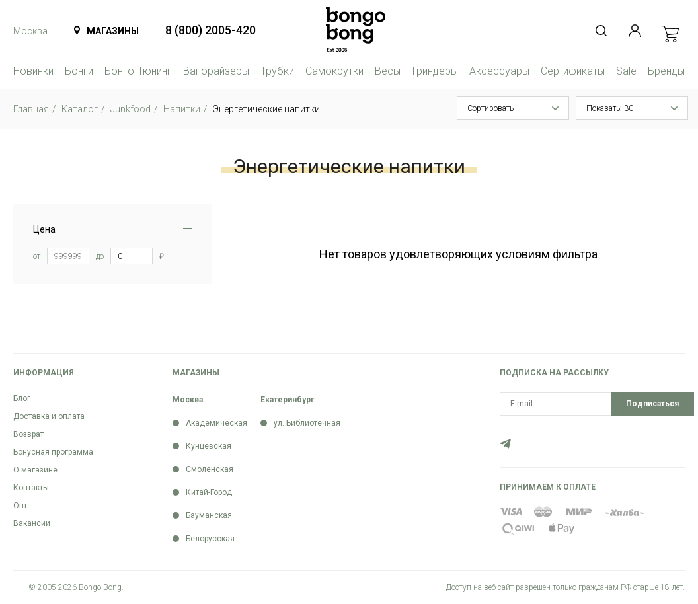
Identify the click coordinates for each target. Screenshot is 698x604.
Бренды (666, 71)
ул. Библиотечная (307, 423)
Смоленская (209, 469)
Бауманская (209, 515)
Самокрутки (334, 71)
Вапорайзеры (216, 71)
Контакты (31, 487)
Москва (30, 31)
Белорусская (210, 538)
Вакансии (31, 523)
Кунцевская (208, 446)
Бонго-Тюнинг (138, 71)
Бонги (79, 71)
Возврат (28, 434)
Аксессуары (499, 71)
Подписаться (652, 403)
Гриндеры (435, 71)
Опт (20, 505)
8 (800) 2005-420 (210, 30)
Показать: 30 (609, 108)
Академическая (216, 423)
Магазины (113, 31)
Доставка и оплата (49, 416)
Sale (626, 71)
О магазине (35, 469)
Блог (21, 398)
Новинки (33, 71)
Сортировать (490, 108)
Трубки (277, 71)
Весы (388, 71)
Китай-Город (209, 492)
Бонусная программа (53, 452)
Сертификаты (573, 71)
